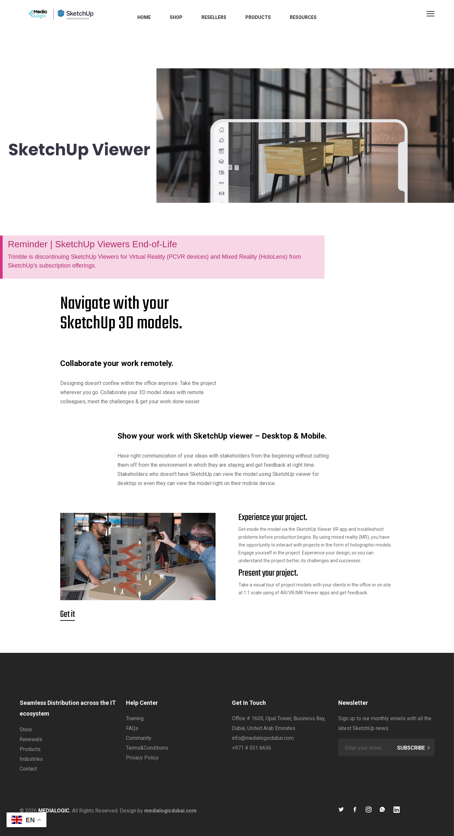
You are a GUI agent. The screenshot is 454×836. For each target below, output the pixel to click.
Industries (31, 759)
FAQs (132, 728)
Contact (28, 769)
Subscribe (413, 748)
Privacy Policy (142, 758)
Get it (67, 614)
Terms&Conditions (147, 748)
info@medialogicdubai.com (263, 738)
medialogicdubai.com (170, 811)
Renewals (31, 739)
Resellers (213, 17)
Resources (303, 17)
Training (135, 718)
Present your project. (268, 573)
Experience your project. (272, 518)
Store (26, 729)
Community (138, 738)
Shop (176, 17)
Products (258, 17)
